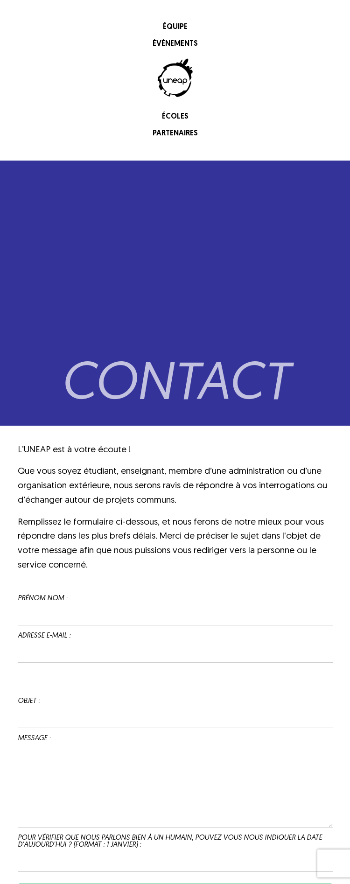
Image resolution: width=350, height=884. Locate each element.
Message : (34, 738)
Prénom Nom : (42, 598)
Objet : (29, 701)
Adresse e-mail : (44, 635)
